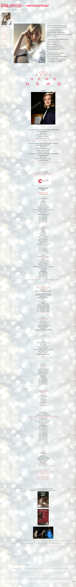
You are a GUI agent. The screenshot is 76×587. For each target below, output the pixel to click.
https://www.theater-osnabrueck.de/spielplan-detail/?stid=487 (43, 140)
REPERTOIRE (5, 35)
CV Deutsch (5, 30)
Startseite (43, 570)
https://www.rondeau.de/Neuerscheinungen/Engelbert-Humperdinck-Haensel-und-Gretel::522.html (43, 546)
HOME (3, 28)
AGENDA (4, 42)
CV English (4, 33)
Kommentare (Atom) (45, 575)
